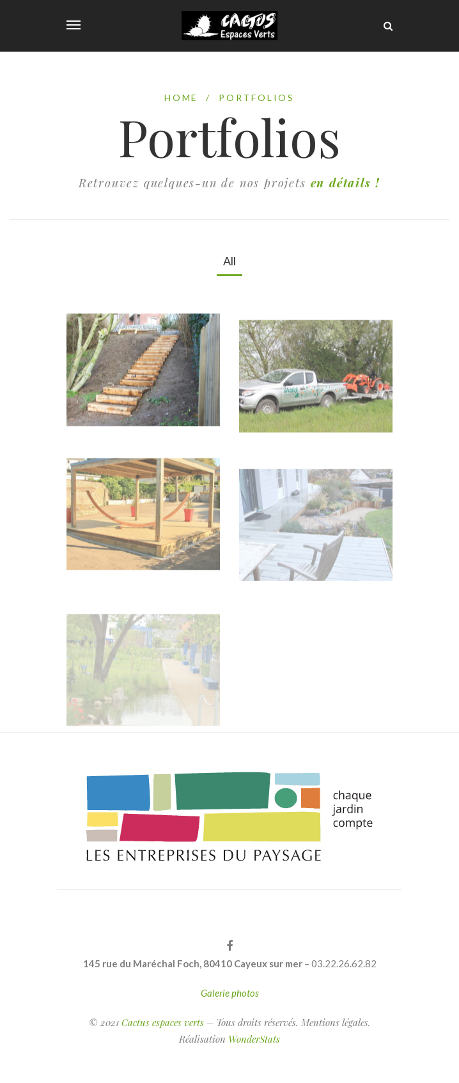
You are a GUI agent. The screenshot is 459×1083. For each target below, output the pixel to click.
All (229, 261)
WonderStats (254, 1038)
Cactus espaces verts (162, 1022)
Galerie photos (230, 993)
